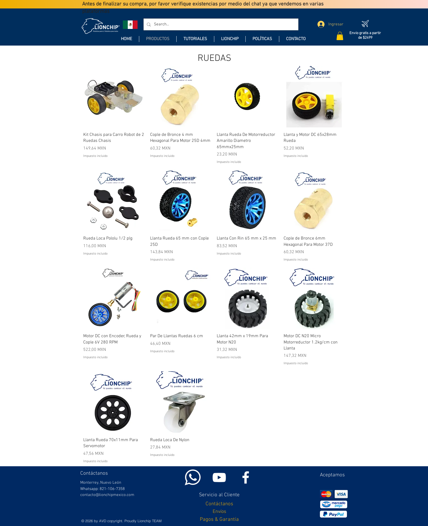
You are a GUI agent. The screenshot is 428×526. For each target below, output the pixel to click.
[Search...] (220, 24)
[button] (339, 36)
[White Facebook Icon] (245, 477)
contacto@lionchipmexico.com (107, 494)
